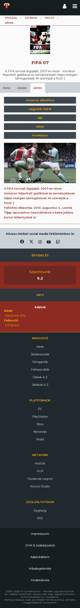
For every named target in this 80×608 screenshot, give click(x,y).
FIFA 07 (49, 17)
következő (40, 135)
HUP (40, 471)
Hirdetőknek (40, 580)
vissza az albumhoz (40, 100)
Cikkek (22, 88)
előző (40, 126)
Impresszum (40, 534)
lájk (40, 118)
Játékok (31, 17)
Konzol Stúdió (40, 486)
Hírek (40, 347)
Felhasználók (40, 369)
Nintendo (40, 432)
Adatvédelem (40, 557)
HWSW (40, 463)
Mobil (40, 439)
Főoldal (11, 17)
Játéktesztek (40, 354)
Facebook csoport (40, 479)
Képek (37, 88)
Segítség (40, 510)
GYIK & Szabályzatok (40, 545)
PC (40, 409)
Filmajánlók (40, 362)
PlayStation (40, 416)
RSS (40, 518)
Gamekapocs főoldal (6, 6)
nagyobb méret (40, 109)
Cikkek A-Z (40, 377)
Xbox (40, 424)
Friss (6, 88)
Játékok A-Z (40, 385)
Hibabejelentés (40, 568)
